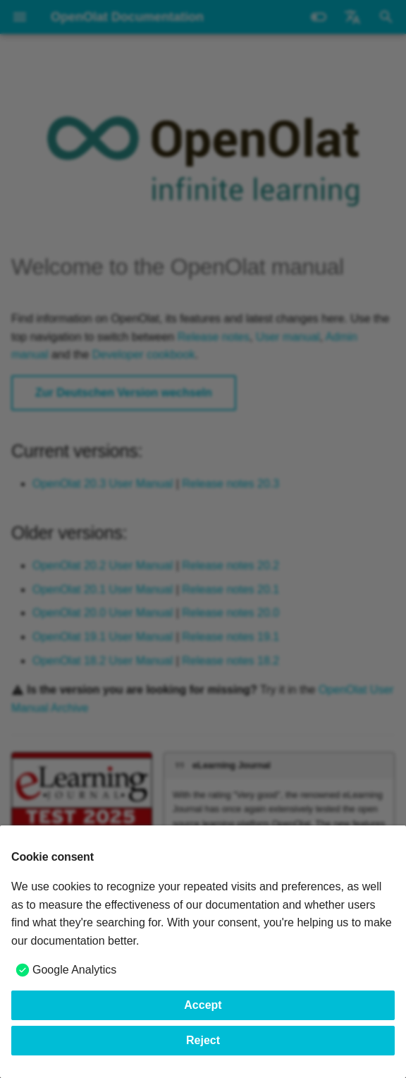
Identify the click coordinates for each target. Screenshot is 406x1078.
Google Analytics (74, 970)
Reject (203, 1040)
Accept (202, 1005)
